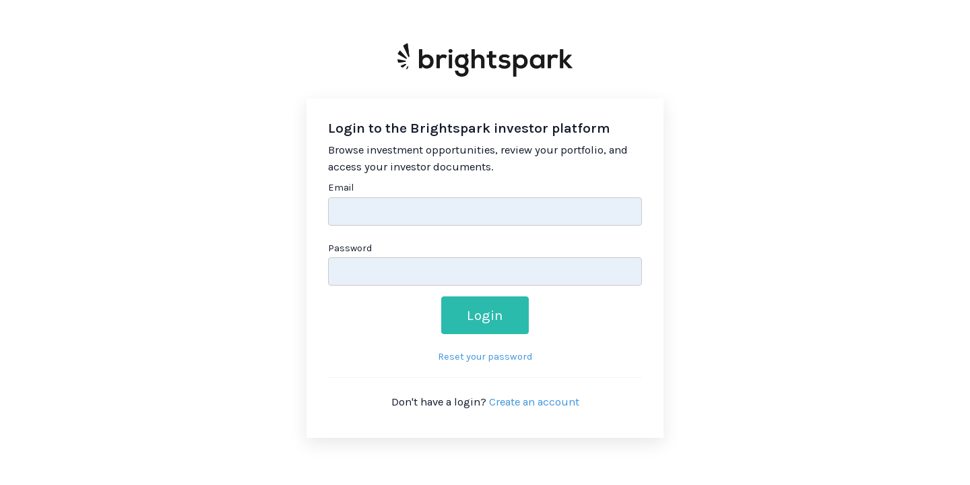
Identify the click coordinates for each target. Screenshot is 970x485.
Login (485, 315)
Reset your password (485, 356)
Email (341, 187)
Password (350, 248)
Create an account (534, 401)
